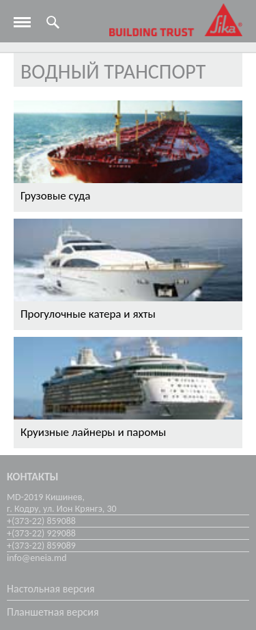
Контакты (33, 476)
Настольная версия (51, 588)
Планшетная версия (53, 611)
